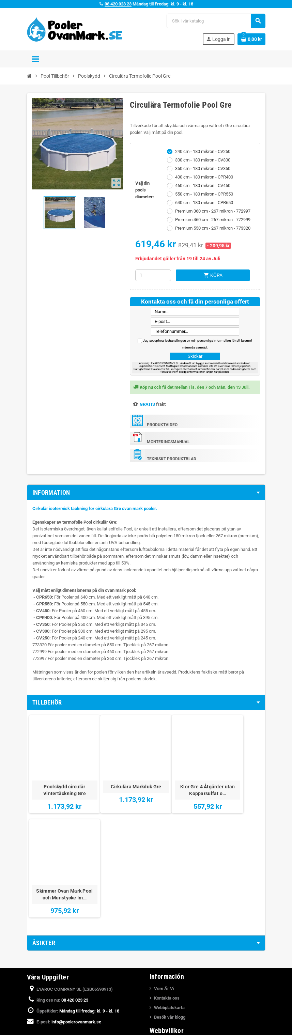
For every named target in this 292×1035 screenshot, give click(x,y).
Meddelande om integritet (178, 961)
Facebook (34, 944)
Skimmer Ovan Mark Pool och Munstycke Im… (234, 779)
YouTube (52, 944)
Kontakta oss (167, 888)
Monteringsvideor (171, 996)
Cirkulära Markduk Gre (116, 776)
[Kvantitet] (153, 275)
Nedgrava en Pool (171, 1005)
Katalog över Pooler (173, 1025)
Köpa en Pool (166, 1015)
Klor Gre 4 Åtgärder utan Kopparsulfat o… (175, 776)
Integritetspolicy (170, 951)
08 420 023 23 (118, 3)
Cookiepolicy (166, 970)
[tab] (146, 492)
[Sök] (216, 21)
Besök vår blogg (169, 907)
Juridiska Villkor (170, 932)
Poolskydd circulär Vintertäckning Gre (58, 776)
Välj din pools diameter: (144, 190)
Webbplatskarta (169, 897)
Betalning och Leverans (177, 942)
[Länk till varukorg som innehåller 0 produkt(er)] (251, 39)
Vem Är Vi (164, 878)
